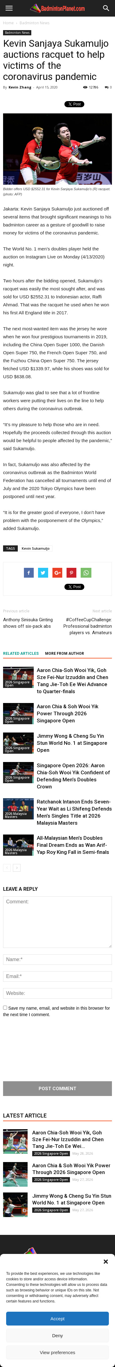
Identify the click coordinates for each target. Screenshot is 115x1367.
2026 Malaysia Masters (16, 815)
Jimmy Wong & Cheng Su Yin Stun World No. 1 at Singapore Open (72, 743)
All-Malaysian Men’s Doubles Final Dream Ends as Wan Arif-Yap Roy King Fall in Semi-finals (73, 845)
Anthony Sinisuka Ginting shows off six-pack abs (28, 623)
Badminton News (17, 32)
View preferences (57, 1352)
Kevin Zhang (20, 87)
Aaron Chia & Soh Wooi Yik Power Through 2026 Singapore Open (67, 713)
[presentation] (28, 1049)
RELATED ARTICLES (21, 653)
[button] (106, 1262)
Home (8, 23)
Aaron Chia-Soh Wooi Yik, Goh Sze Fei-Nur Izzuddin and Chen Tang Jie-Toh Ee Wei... (68, 1139)
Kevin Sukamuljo (36, 548)
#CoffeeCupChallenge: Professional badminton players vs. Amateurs (87, 626)
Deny (57, 1335)
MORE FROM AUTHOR (64, 653)
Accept (58, 1318)
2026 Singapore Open (17, 683)
